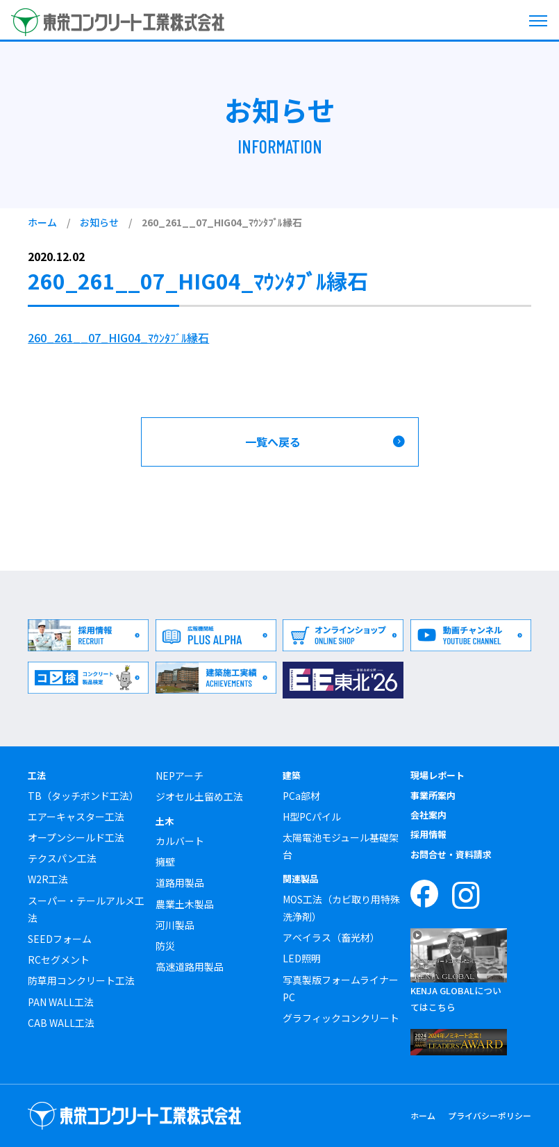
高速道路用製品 (190, 966)
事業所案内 (433, 795)
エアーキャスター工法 (76, 816)
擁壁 (165, 862)
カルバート (180, 841)
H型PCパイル (312, 816)
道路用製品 (180, 882)
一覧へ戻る (273, 441)
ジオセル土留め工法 (199, 796)
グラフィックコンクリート (341, 1018)
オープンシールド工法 (76, 837)
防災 (165, 946)
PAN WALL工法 (61, 1002)
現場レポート (437, 775)
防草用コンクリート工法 (81, 980)
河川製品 (175, 925)
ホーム (42, 222)
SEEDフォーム (60, 939)
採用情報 (428, 834)
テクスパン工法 (62, 858)
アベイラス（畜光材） (331, 937)
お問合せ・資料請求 (451, 854)
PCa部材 (301, 796)
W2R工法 (48, 879)
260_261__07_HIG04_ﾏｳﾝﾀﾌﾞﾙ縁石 (118, 337)
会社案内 (428, 814)
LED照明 (302, 958)
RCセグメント (59, 959)
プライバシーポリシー (489, 1115)
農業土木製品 (185, 904)
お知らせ (99, 222)
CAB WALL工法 (61, 1023)
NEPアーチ (179, 775)
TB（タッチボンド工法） (83, 796)
